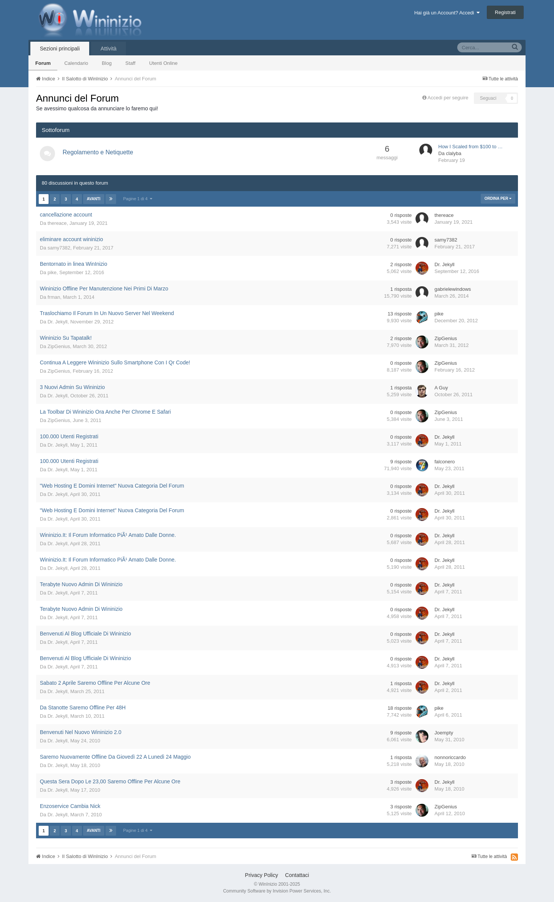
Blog (107, 63)
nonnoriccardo (450, 757)
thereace (57, 223)
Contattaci (297, 875)
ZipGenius (58, 346)
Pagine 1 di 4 (137, 198)
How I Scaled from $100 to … (470, 146)
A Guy (441, 388)
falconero (444, 461)
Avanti (94, 199)
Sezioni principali (60, 48)
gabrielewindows (452, 289)
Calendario (76, 63)
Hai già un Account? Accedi (447, 13)
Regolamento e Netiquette (98, 152)
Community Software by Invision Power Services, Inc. (277, 891)
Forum (42, 63)
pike (52, 272)
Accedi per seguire (449, 97)
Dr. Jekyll (444, 264)
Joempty (443, 733)
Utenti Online (163, 63)
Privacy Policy (261, 875)
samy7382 (58, 248)
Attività (108, 48)
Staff (130, 63)
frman (53, 297)
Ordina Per (498, 198)
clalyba (453, 153)
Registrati (505, 12)
